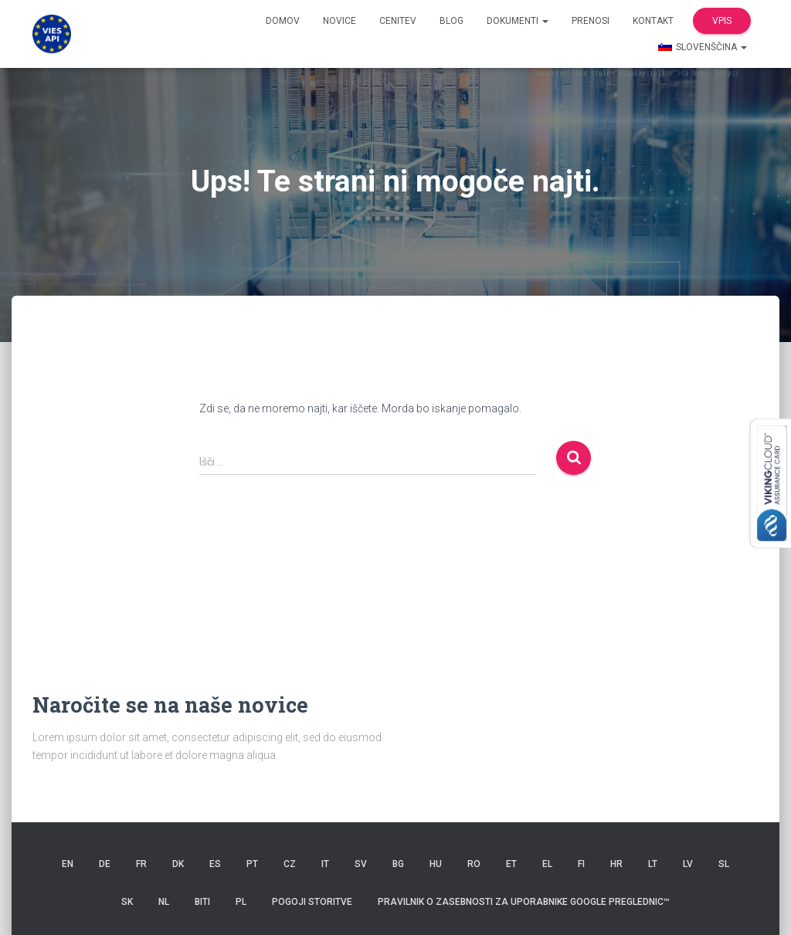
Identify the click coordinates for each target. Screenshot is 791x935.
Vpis (722, 20)
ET (511, 864)
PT (252, 864)
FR (141, 864)
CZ (289, 864)
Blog (451, 20)
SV (361, 864)
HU (435, 864)
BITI (202, 901)
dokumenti (517, 20)
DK (178, 864)
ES (215, 864)
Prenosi (590, 20)
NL (163, 901)
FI (581, 864)
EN (67, 864)
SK (127, 901)
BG (398, 864)
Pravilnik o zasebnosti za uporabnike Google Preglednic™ (524, 901)
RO (473, 864)
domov (283, 20)
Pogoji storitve (312, 901)
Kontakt (653, 20)
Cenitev (397, 20)
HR (616, 864)
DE (104, 864)
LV (688, 864)
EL (547, 864)
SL (723, 864)
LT (652, 864)
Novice (339, 20)
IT (325, 864)
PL (241, 901)
